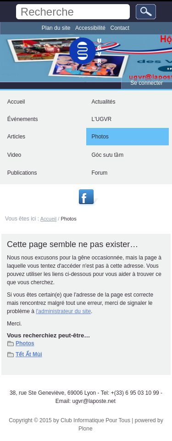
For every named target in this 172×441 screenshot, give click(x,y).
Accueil (48, 218)
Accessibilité (90, 28)
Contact (120, 28)
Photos (25, 343)
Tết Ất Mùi (29, 354)
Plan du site (56, 28)
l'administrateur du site (63, 311)
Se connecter (146, 83)
